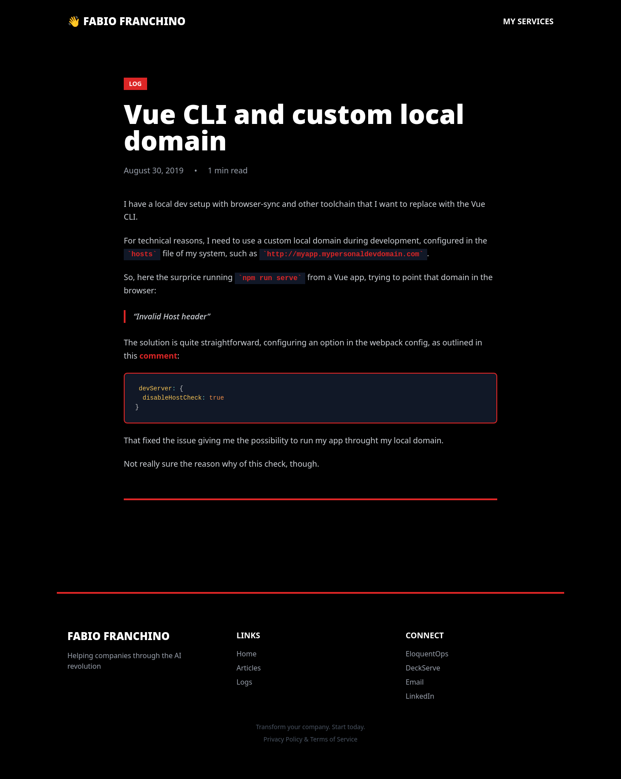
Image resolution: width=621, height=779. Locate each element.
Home (247, 654)
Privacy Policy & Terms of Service (310, 739)
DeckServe (423, 668)
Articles (249, 668)
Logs (244, 682)
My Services (528, 21)
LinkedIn (420, 696)
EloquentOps (427, 654)
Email (415, 682)
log (135, 83)
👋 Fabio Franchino (126, 21)
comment (158, 355)
